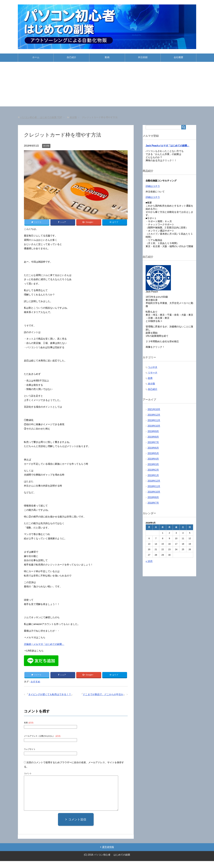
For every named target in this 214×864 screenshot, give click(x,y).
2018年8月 (153, 498)
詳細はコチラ (153, 187)
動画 (107, 57)
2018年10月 (154, 493)
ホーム (35, 57)
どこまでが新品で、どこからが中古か (103, 697)
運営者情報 (108, 850)
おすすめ (35, 684)
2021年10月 (154, 410)
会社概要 (178, 57)
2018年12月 (154, 482)
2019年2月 (153, 471)
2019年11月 (154, 421)
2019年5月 (153, 454)
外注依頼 (143, 57)
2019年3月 (153, 465)
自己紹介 (71, 57)
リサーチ (152, 374)
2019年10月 (154, 427)
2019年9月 (153, 432)
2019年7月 (153, 443)
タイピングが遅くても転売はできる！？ (49, 697)
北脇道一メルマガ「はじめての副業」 (44, 645)
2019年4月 (153, 460)
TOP (41, 117)
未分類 (46, 146)
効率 (150, 379)
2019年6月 (153, 449)
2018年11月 (154, 487)
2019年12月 (154, 416)
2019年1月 (153, 476)
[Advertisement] (107, 84)
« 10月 (149, 562)
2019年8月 (153, 438)
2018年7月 (153, 504)
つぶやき (152, 368)
